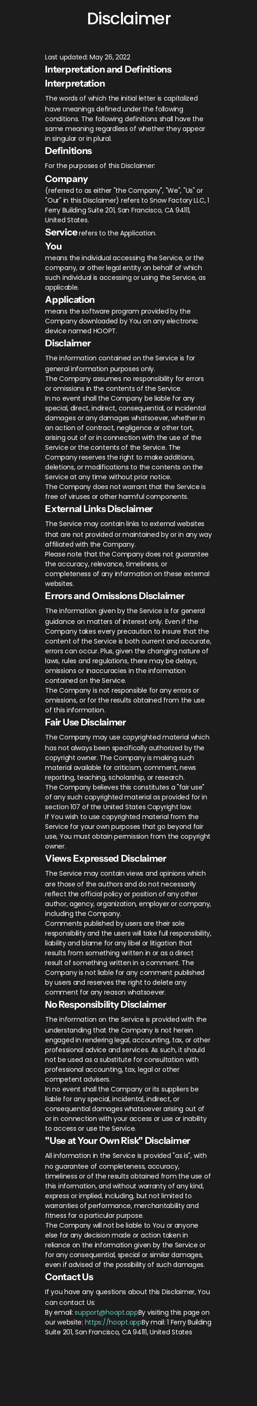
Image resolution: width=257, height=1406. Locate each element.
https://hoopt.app (113, 1322)
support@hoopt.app (106, 1312)
